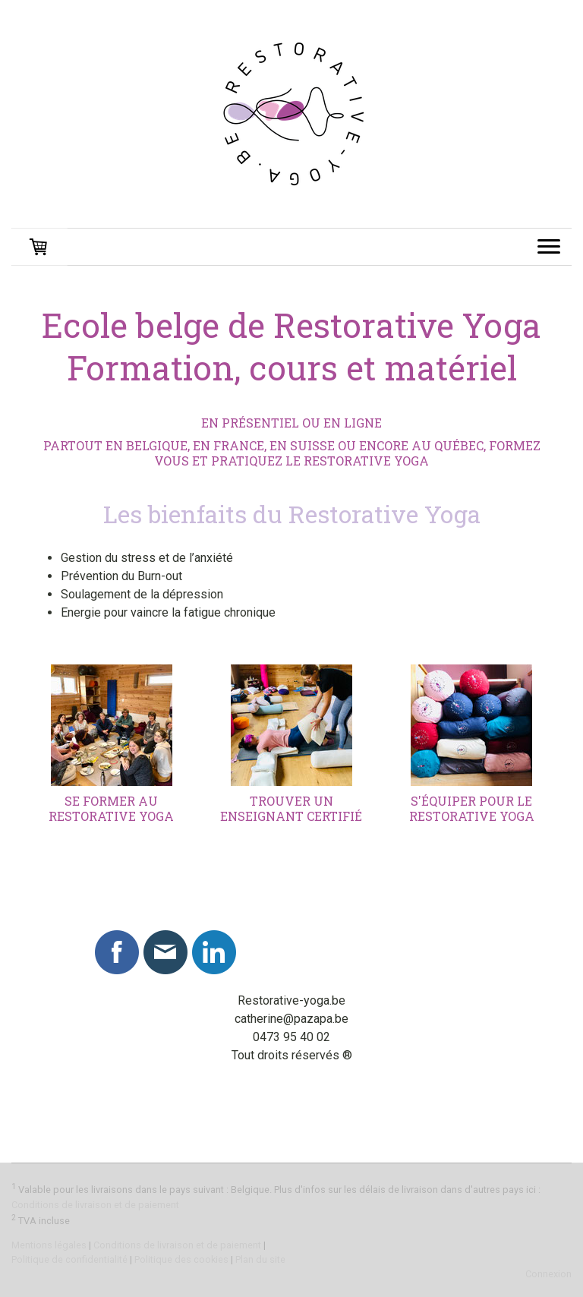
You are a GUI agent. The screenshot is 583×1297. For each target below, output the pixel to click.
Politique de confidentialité (69, 1259)
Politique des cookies (181, 1259)
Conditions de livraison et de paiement (95, 1204)
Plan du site (260, 1259)
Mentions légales (49, 1245)
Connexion (548, 1274)
